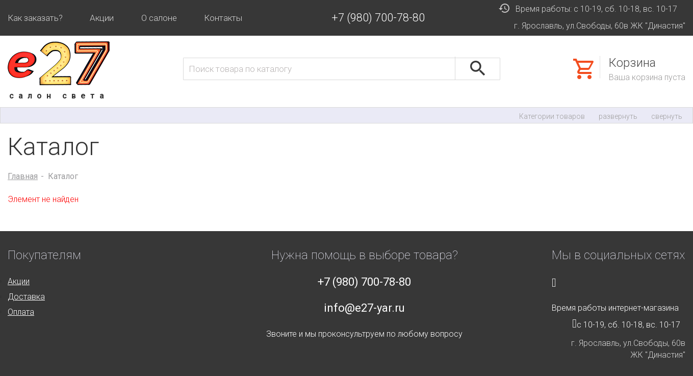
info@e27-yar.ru (364, 308)
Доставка (26, 297)
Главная (23, 176)
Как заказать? (35, 18)
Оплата (21, 312)
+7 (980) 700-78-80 (378, 17)
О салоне (159, 18)
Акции (102, 18)
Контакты (223, 18)
